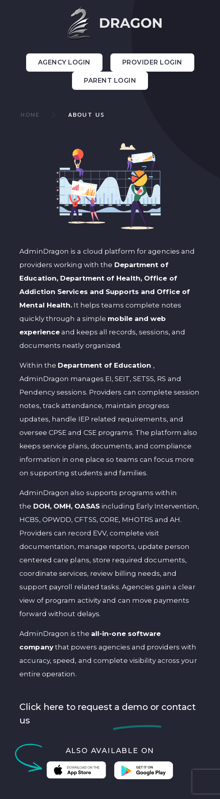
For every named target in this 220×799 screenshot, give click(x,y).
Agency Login (64, 62)
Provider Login (152, 62)
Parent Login (110, 80)
